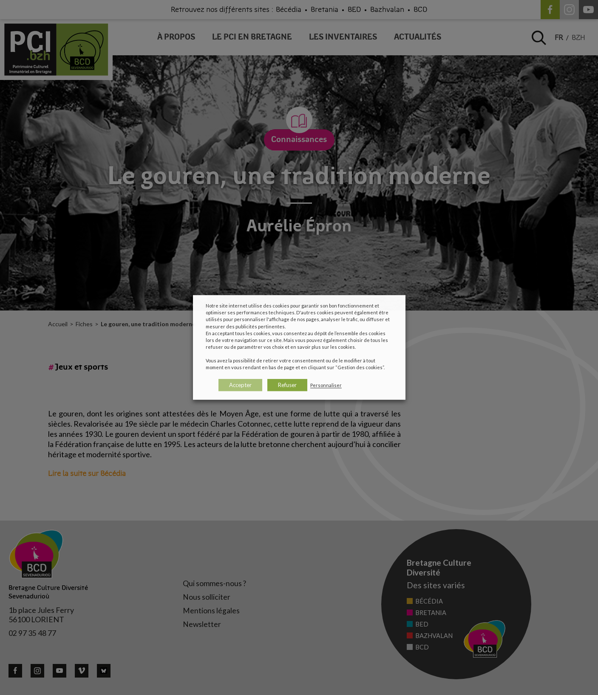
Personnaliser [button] (326, 385)
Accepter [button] (240, 385)
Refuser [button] (287, 385)
